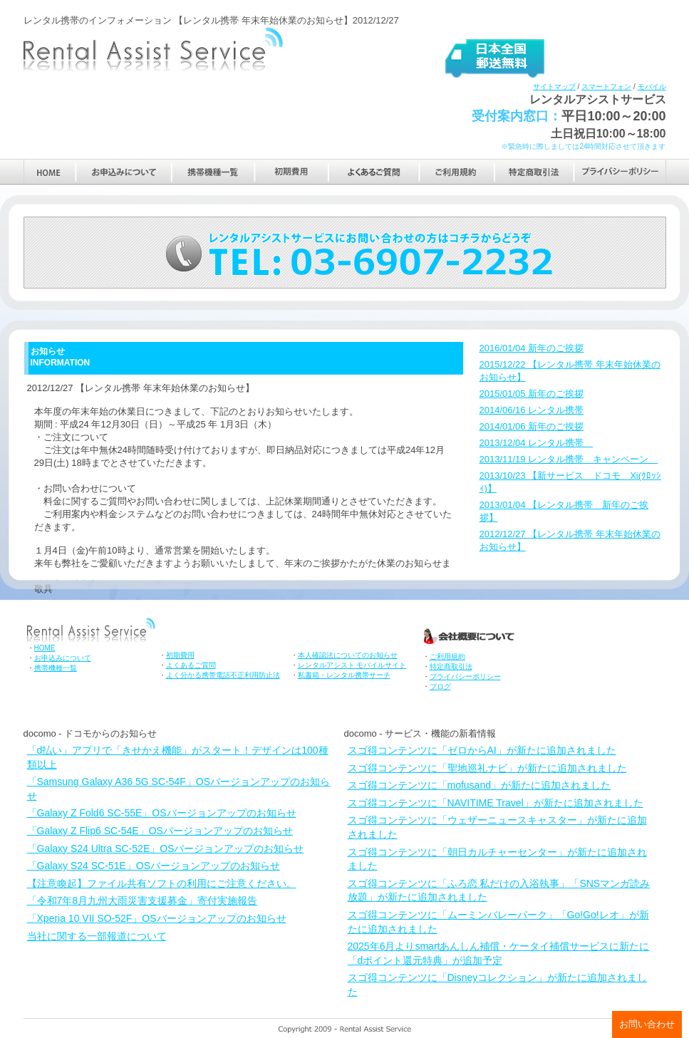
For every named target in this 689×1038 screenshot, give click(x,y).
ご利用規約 (456, 171)
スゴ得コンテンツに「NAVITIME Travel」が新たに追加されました (495, 803)
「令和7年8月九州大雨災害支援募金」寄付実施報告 (142, 900)
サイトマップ (554, 86)
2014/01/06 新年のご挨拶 (532, 426)
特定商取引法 (534, 171)
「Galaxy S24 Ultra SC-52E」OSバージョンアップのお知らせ (165, 848)
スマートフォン (606, 86)
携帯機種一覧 (213, 171)
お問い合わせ (647, 1024)
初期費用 (291, 171)
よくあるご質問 (373, 171)
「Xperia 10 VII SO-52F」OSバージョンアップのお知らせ (156, 918)
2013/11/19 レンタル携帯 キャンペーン (569, 459)
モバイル (652, 86)
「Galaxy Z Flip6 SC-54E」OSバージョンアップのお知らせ (160, 830)
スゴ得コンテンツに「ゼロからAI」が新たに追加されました (482, 750)
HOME (50, 171)
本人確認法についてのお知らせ (348, 655)
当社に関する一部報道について (97, 936)
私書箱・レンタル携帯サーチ (344, 675)
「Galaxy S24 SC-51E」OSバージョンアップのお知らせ (154, 865)
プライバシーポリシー (620, 171)
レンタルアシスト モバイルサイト (352, 665)
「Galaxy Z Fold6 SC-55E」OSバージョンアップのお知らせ (161, 813)
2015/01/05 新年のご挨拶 (532, 393)
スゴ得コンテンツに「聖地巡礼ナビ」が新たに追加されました (487, 768)
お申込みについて (124, 171)
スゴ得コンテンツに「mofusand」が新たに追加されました (479, 785)
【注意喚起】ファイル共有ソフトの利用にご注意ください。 (161, 883)
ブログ (440, 686)
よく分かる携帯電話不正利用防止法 (223, 675)
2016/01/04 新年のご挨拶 (532, 348)
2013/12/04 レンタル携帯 (537, 442)
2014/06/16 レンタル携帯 (532, 410)
